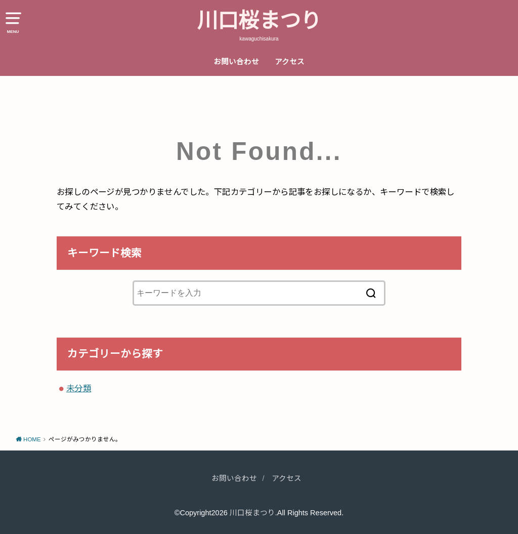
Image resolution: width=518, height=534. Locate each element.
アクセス (290, 62)
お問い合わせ (236, 62)
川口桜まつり (259, 20)
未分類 (78, 388)
